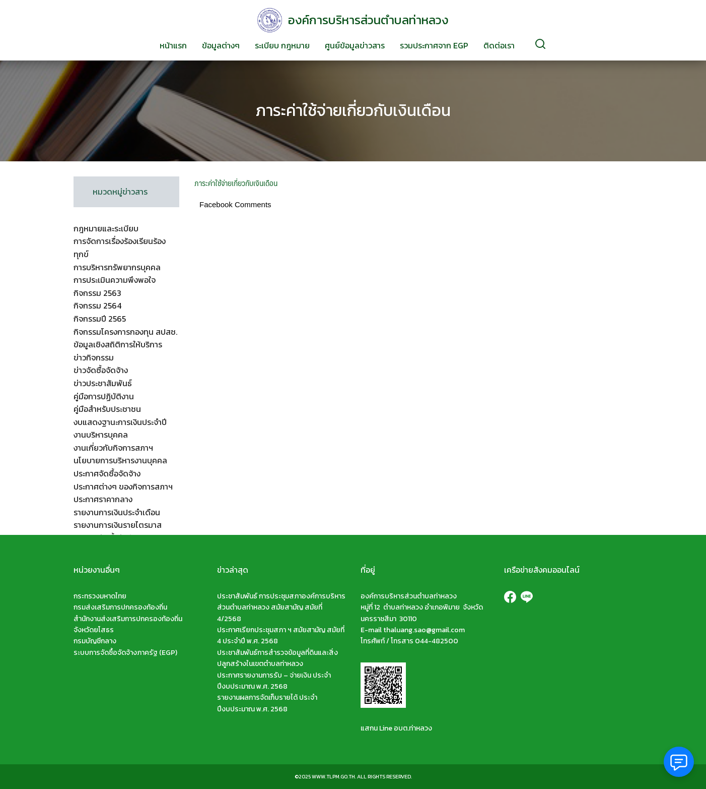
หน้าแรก (173, 45)
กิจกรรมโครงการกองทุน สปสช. (125, 332)
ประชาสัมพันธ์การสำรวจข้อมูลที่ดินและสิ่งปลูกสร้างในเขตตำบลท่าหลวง (277, 658)
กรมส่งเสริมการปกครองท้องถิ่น (120, 607)
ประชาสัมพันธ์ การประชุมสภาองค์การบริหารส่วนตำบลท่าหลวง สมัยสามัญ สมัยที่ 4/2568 (281, 607)
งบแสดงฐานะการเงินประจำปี (120, 422)
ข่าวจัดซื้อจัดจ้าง (101, 370)
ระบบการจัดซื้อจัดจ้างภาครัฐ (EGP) (125, 652)
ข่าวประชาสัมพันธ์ (103, 383)
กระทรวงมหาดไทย (100, 596)
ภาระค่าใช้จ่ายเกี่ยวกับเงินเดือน (353, 110)
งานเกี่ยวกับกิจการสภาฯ (113, 448)
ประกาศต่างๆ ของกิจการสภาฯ (123, 486)
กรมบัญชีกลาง (95, 641)
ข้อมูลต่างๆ (221, 45)
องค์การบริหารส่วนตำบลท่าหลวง (368, 20)
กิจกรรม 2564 (97, 305)
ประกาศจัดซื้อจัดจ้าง (107, 473)
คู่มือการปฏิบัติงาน (104, 396)
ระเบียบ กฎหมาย (282, 45)
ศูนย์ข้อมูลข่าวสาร (355, 45)
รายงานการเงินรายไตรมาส (118, 525)
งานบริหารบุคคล (101, 435)
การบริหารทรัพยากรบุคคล (117, 267)
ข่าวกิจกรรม (94, 357)
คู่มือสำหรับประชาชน (107, 409)
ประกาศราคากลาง (103, 499)
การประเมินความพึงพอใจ (115, 280)
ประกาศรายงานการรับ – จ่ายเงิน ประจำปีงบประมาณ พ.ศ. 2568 (274, 681)
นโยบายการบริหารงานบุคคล (120, 460)
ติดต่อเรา (499, 45)
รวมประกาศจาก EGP (434, 45)
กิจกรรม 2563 (97, 293)
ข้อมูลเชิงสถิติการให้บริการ (118, 344)
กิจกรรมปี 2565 (100, 319)
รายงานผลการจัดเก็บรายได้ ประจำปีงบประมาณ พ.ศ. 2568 (267, 703)
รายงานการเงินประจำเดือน (117, 512)
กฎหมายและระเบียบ (106, 228)
